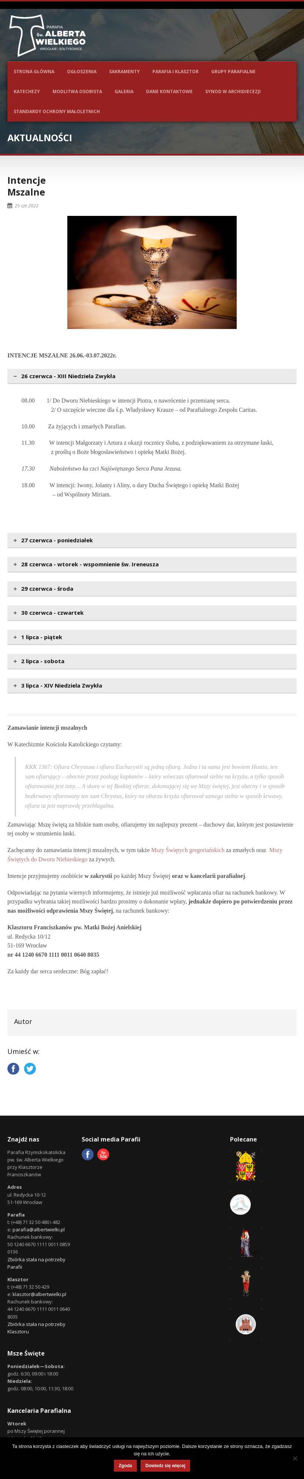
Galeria (124, 91)
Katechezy (27, 91)
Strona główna (34, 71)
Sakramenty (124, 71)
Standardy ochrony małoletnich (57, 111)
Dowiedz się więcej (165, 1465)
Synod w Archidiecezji (233, 91)
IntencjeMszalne (26, 186)
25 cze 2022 (26, 206)
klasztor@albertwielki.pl (39, 1294)
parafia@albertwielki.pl (39, 1229)
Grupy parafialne (233, 71)
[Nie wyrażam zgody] (294, 1458)
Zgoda (125, 1465)
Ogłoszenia (82, 71)
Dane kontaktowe (169, 91)
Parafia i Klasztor (175, 71)
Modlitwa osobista (77, 91)
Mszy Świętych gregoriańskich (187, 850)
